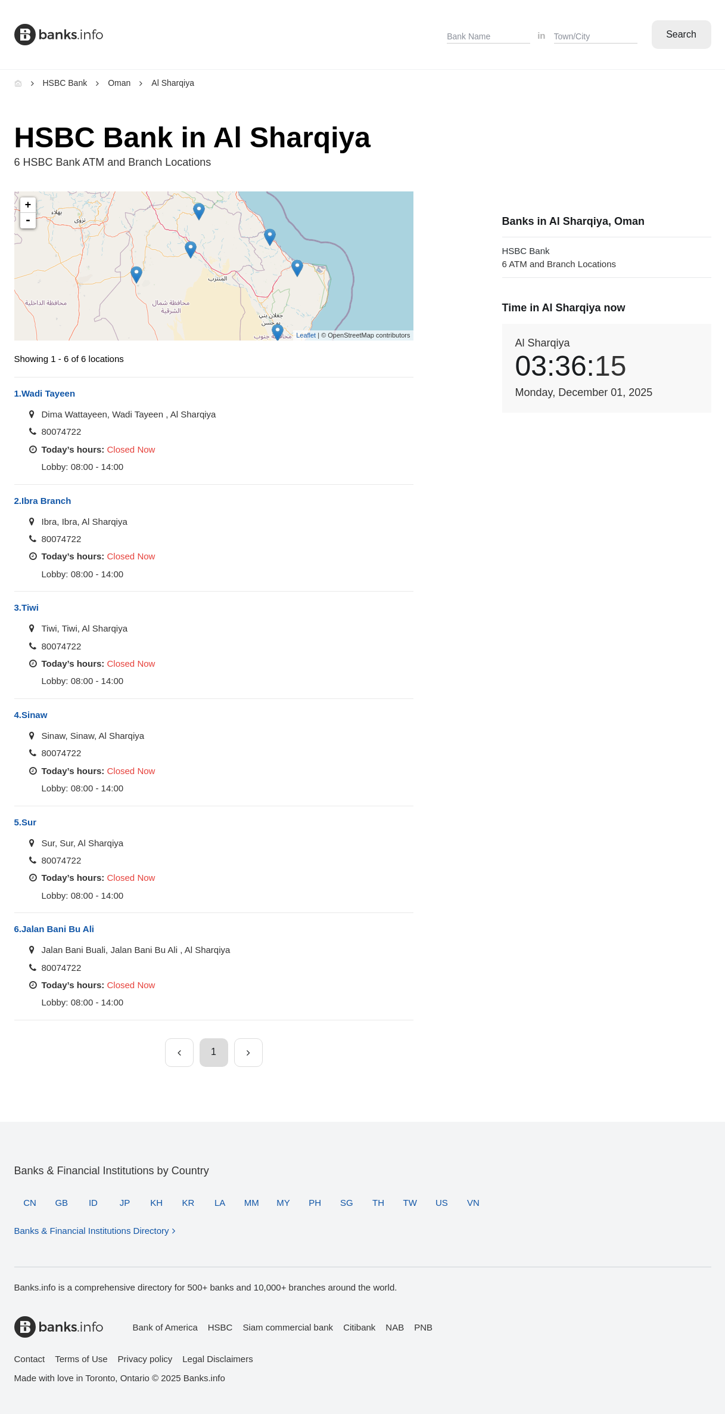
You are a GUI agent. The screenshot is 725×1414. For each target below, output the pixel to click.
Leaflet (306, 335)
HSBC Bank (65, 83)
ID (93, 1203)
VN (473, 1203)
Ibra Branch (42, 501)
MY (283, 1203)
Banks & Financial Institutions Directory (91, 1231)
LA (219, 1203)
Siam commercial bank (287, 1327)
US (441, 1203)
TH (378, 1203)
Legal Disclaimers (217, 1359)
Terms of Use (81, 1359)
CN (29, 1203)
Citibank (359, 1327)
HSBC (220, 1327)
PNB (423, 1327)
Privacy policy (145, 1359)
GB (61, 1203)
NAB (394, 1327)
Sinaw (31, 715)
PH (315, 1203)
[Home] (18, 83)
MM (251, 1203)
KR (188, 1203)
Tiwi (26, 607)
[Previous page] (179, 1052)
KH (156, 1203)
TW (409, 1203)
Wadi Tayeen (45, 393)
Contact (29, 1359)
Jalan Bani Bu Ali (54, 929)
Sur (25, 822)
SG (346, 1203)
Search (681, 34)
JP (125, 1203)
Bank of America (165, 1327)
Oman (119, 83)
